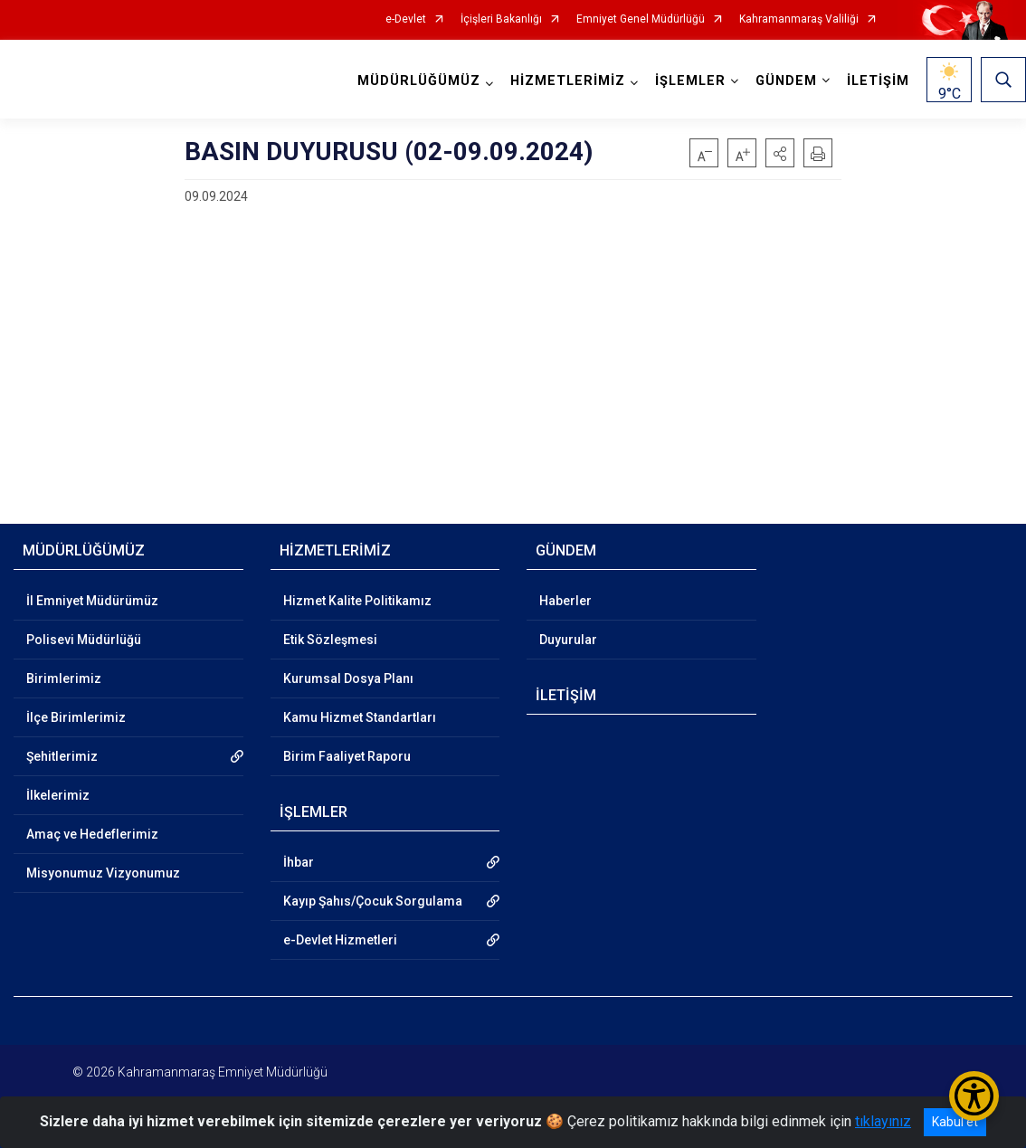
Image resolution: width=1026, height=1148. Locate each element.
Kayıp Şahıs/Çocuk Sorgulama (372, 901)
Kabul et (955, 1122)
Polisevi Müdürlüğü (83, 639)
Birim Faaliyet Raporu (347, 756)
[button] (779, 152)
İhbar (298, 862)
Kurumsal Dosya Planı (348, 678)
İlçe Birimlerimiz (76, 717)
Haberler (565, 600)
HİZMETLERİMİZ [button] (567, 81)
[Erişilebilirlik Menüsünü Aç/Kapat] (974, 1096)
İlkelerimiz (58, 795)
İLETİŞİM (878, 81)
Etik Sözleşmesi (330, 639)
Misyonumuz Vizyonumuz (103, 873)
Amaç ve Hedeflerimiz (92, 834)
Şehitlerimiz (62, 756)
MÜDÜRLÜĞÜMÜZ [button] (418, 81)
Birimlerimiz (63, 678)
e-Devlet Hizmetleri (340, 940)
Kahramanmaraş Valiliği (799, 19)
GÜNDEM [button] (786, 81)
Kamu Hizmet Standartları (359, 717)
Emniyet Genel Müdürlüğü (640, 19)
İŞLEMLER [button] (690, 81)
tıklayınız (883, 1121)
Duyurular (568, 639)
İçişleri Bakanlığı (501, 19)
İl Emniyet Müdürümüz (92, 600)
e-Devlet (405, 19)
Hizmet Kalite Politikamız (357, 600)
